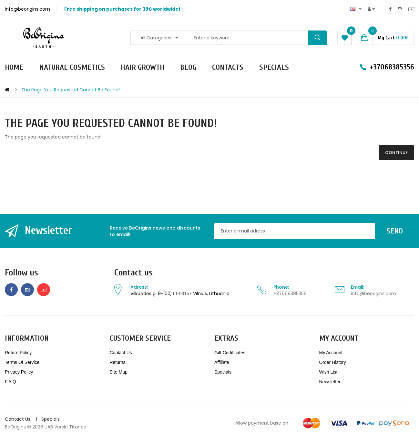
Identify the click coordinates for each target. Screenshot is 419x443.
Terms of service (22, 362)
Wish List (328, 372)
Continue (396, 152)
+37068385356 (290, 293)
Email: (357, 287)
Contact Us (121, 352)
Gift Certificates (229, 352)
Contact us (133, 273)
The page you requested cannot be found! (70, 90)
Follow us (21, 273)
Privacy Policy (19, 372)
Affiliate (221, 362)
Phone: (281, 287)
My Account (330, 352)
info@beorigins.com (373, 293)
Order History (332, 362)
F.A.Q (10, 381)
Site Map (119, 372)
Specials (222, 372)
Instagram (400, 9)
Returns (118, 362)
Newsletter (330, 381)
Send (394, 231)
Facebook (390, 9)
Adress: (139, 287)
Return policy (18, 352)
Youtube (411, 9)
